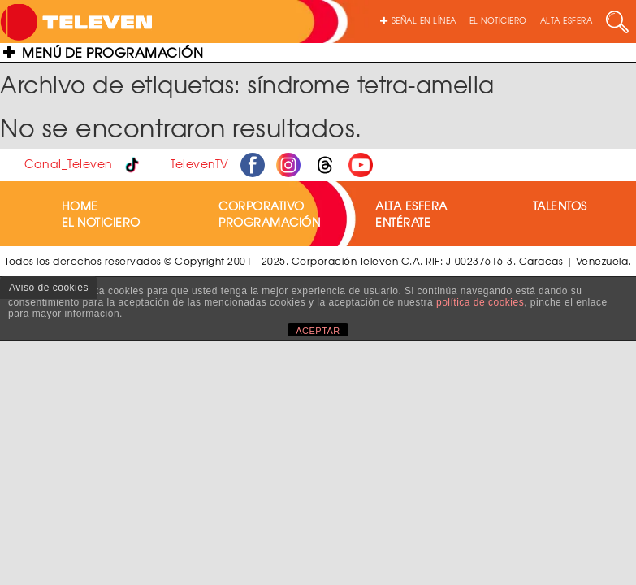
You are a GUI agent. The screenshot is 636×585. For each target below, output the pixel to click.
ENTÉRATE (402, 222)
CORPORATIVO (261, 205)
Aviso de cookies (49, 287)
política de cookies (480, 302)
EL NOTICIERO (498, 20)
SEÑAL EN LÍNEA (418, 20)
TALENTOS (560, 205)
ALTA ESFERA (566, 20)
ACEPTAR (318, 331)
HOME (80, 205)
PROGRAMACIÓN (269, 222)
